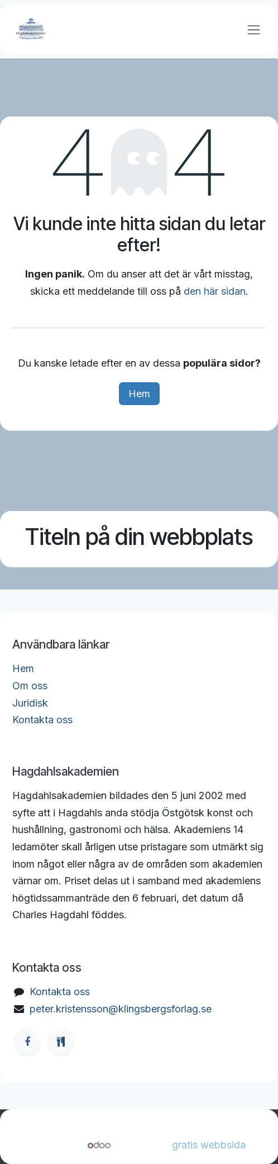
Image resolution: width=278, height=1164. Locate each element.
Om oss (29, 685)
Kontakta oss (42, 719)
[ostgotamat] (60, 1042)
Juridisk (30, 703)
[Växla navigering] (254, 29)
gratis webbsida (209, 1145)
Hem (139, 394)
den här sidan (215, 291)
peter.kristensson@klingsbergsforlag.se (121, 1009)
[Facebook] (27, 1042)
